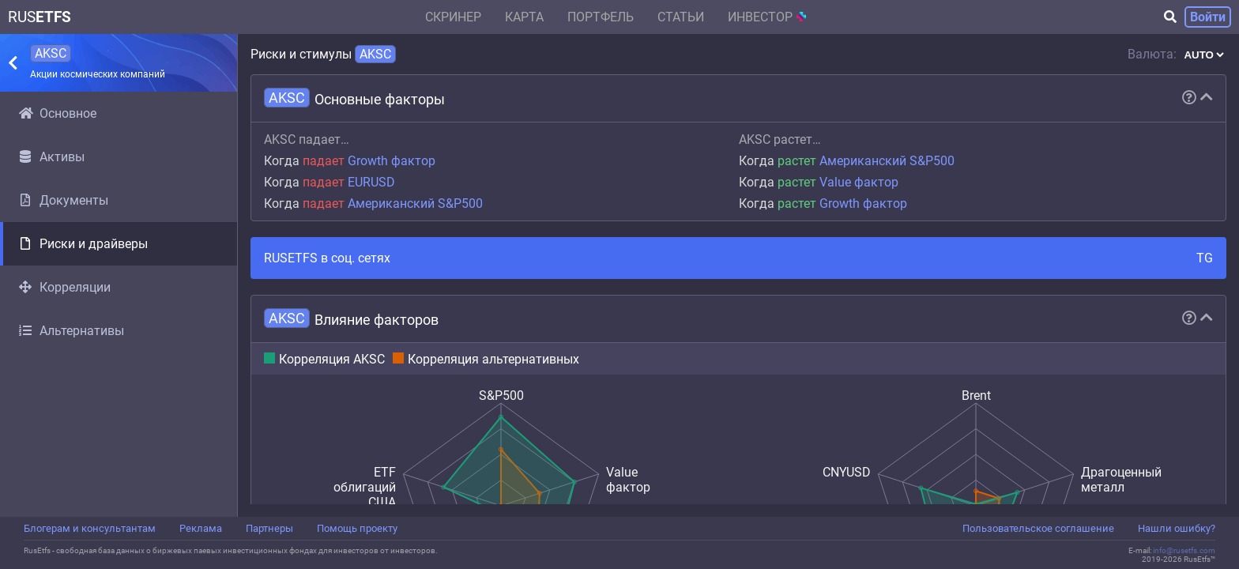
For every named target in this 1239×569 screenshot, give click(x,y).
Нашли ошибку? (1176, 528)
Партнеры (269, 528)
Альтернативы (71, 330)
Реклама (200, 528)
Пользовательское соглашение (1038, 528)
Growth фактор (391, 160)
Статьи (680, 16)
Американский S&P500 (415, 203)
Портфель (600, 16)
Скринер (453, 16)
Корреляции (65, 287)
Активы (52, 156)
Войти (1208, 16)
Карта (524, 16)
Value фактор (858, 182)
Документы (63, 200)
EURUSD (371, 182)
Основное (57, 113)
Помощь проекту (357, 528)
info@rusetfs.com (1184, 550)
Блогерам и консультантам (90, 528)
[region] (118, 304)
